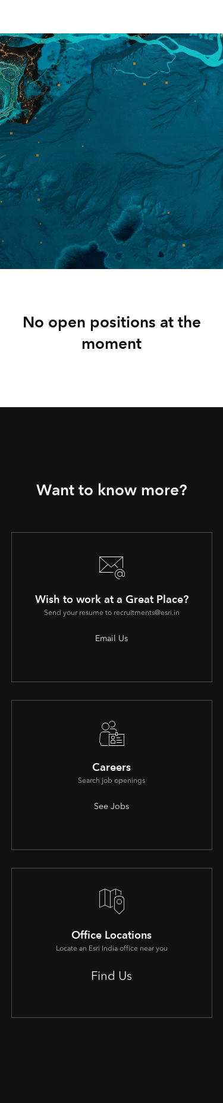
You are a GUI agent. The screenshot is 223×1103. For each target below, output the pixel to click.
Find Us (111, 975)
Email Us (111, 638)
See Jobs (111, 806)
